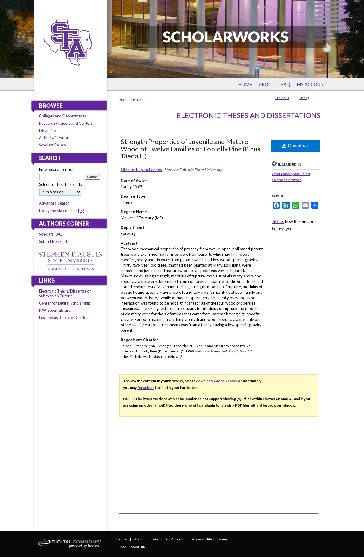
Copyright (138, 546)
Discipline (47, 130)
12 (147, 100)
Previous (282, 98)
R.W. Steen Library (55, 310)
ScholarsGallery (52, 144)
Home (123, 100)
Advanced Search (54, 203)
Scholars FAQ (50, 234)
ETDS (137, 100)
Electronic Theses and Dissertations (248, 115)
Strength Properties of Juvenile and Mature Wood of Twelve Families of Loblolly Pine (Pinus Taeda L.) (190, 148)
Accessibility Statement (210, 539)
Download (295, 145)
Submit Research (53, 241)
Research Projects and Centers (66, 123)
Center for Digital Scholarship (64, 303)
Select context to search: (60, 184)
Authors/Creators (54, 137)
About (139, 539)
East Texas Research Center (63, 317)
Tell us (278, 221)
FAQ (154, 539)
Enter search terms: (56, 169)
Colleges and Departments (62, 116)
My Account (175, 539)
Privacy (121, 546)
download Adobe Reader (216, 381)
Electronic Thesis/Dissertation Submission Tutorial (65, 293)
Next (303, 98)
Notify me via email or (62, 210)
